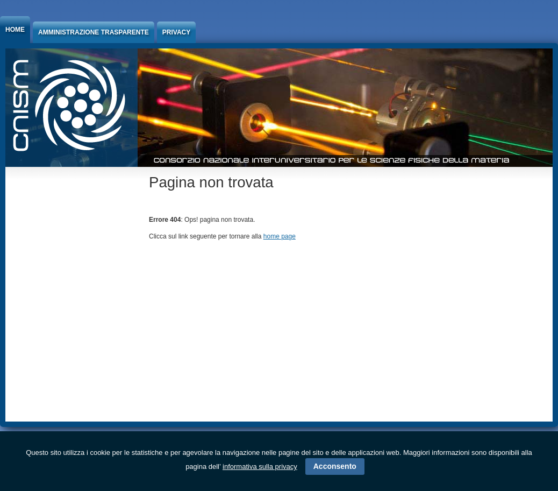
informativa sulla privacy (260, 466)
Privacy (176, 32)
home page (279, 236)
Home (15, 29)
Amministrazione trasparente (93, 32)
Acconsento (334, 466)
